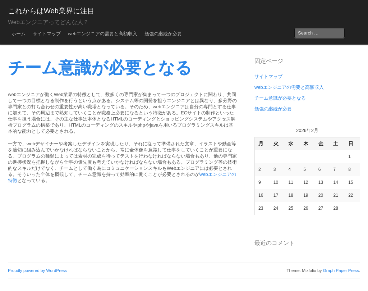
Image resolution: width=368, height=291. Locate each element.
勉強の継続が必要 (163, 33)
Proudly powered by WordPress (37, 270)
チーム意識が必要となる (280, 98)
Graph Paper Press (341, 270)
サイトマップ (47, 33)
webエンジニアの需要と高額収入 (102, 33)
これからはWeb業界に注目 (51, 11)
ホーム (19, 33)
